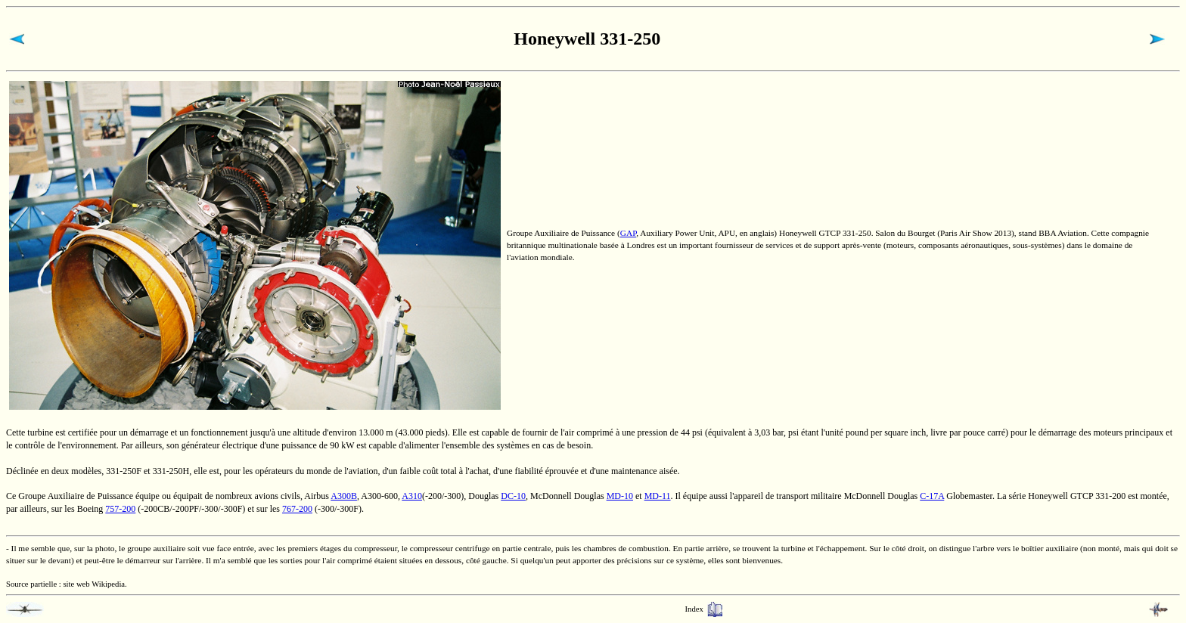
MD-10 (620, 496)
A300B (344, 496)
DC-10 (513, 496)
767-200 (297, 509)
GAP (628, 232)
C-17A (932, 496)
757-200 (120, 509)
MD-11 (657, 496)
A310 (412, 496)
